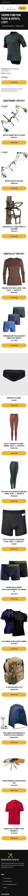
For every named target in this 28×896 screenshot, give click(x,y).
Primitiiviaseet (8, 881)
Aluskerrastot (20, 26)
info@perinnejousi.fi (6, 2)
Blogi (5, 887)
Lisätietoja (14, 82)
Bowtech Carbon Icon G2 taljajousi (14, 135)
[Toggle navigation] (3, 8)
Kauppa (22, 8)
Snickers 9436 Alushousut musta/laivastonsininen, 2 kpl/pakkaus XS (14, 589)
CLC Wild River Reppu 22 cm (14, 687)
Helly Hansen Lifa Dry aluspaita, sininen (14, 641)
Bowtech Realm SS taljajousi (14, 181)
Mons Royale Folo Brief (14, 398)
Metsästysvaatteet (8, 26)
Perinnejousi (7, 878)
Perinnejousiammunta (10, 884)
